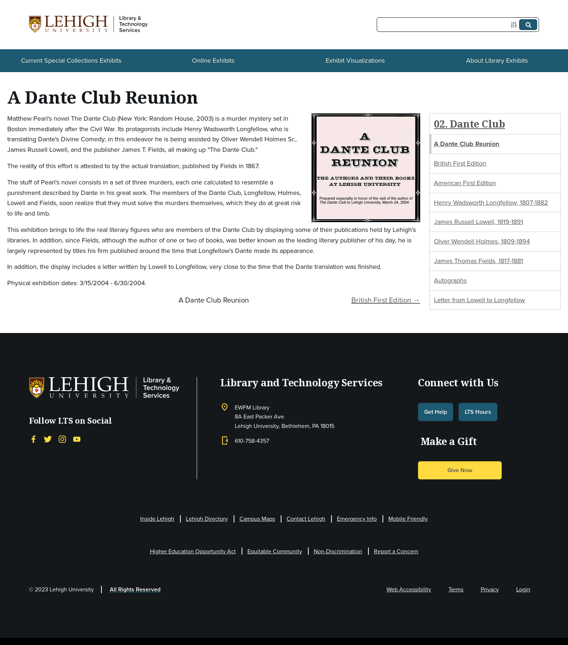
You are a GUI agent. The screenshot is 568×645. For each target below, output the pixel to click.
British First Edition (460, 163)
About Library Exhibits (497, 60)
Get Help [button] (435, 412)
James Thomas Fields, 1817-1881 (478, 261)
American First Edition (465, 183)
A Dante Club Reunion (466, 144)
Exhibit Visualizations (355, 60)
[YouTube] (76, 439)
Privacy (490, 589)
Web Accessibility (409, 589)
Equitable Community (274, 551)
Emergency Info (357, 519)
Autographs (450, 280)
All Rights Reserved (135, 589)
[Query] (458, 24)
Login (523, 589)
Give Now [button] (459, 470)
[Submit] (528, 24)
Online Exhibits (213, 60)
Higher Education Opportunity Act (193, 551)
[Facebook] (33, 439)
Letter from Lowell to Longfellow (479, 300)
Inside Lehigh (157, 519)
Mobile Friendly (408, 519)
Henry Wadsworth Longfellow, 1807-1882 (491, 202)
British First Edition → (385, 300)
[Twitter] (47, 439)
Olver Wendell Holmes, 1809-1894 (482, 241)
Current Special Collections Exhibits (71, 60)
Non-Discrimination (338, 551)
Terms (455, 589)
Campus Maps (257, 519)
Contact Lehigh (306, 519)
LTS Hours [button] (478, 412)
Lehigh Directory (207, 519)
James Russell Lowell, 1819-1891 (478, 221)
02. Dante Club (469, 123)
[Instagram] (62, 439)
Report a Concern (396, 551)
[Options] (515, 25)
